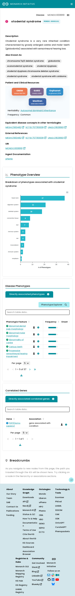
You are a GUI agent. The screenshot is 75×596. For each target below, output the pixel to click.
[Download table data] (21, 375)
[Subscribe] (48, 575)
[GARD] (37, 92)
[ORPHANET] (54, 92)
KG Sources (28, 543)
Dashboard (28, 547)
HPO (41, 506)
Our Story (11, 494)
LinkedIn (37, 575)
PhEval (58, 501)
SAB (8, 502)
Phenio (42, 510)
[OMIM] (19, 92)
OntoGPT (59, 522)
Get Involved (38, 563)
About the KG (29, 538)
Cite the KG (28, 534)
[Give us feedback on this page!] (71, 479)
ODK (57, 518)
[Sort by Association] (42, 418)
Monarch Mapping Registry (20, 573)
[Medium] (57, 575)
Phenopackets (62, 531)
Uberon (42, 498)
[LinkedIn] (53, 579)
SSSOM (58, 510)
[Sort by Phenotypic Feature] (28, 321)
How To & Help (30, 518)
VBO (41, 519)
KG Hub (19, 580)
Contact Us (12, 506)
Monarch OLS (22, 566)
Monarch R (29, 510)
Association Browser (29, 553)
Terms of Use (29, 530)
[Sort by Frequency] (58, 321)
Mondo (42, 494)
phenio (9, 158)
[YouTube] (57, 579)
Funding (10, 515)
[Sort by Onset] (69, 321)
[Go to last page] (34, 369)
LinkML (58, 506)
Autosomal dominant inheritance (38, 110)
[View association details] (38, 327)
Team (9, 498)
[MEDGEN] (37, 102)
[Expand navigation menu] (71, 4)
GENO (42, 523)
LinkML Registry (20, 591)
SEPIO (42, 528)
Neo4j (27, 506)
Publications (12, 510)
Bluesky (37, 584)
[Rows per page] (26, 363)
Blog (35, 571)
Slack (36, 567)
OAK (57, 514)
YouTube (37, 580)
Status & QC (29, 514)
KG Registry (21, 585)
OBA (41, 515)
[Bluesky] (53, 584)
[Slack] (52, 575)
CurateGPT (60, 527)
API (25, 501)
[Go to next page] (29, 369)
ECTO (41, 532)
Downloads (28, 497)
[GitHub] (49, 579)
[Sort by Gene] (13, 418)
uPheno (42, 502)
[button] (52, 327)
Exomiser (59, 497)
